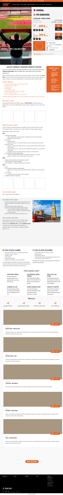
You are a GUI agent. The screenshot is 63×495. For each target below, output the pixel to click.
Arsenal (40, 10)
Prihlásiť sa (49, 4)
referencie (19, 0)
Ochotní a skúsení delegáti (54, 76)
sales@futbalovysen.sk (54, 48)
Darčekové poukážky (31, 4)
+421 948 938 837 (40, 0)
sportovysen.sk (12, 0)
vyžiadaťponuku (58, 26)
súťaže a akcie (25, 0)
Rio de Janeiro (23, 4)
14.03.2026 (55, 433)
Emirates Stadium (45, 18)
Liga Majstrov (36, 18)
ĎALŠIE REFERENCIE (32, 461)
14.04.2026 (55, 351)
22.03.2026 (55, 378)
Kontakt (43, 4)
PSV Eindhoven (42, 14)
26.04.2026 (55, 324)
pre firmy (30, 0)
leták (49, 258)
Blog (40, 4)
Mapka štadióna (54, 74)
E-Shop (37, 4)
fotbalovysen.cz (5, 0)
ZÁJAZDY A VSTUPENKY (16, 4)
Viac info (7, 228)
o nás (35, 0)
